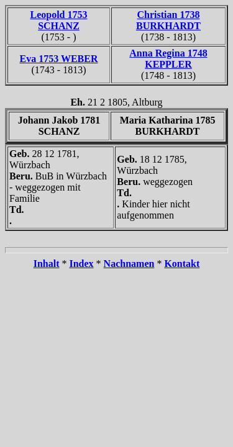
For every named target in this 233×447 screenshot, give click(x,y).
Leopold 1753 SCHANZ (58, 20)
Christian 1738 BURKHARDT (168, 20)
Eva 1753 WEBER (59, 58)
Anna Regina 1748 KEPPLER (168, 59)
